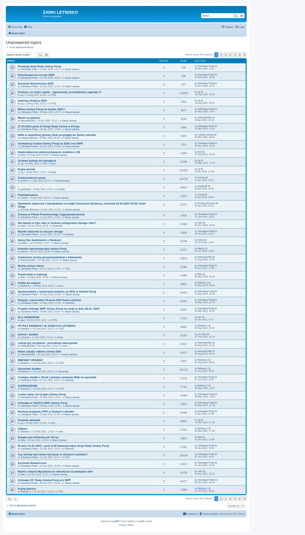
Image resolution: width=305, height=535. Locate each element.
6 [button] (240, 55)
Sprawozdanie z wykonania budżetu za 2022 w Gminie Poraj (57, 291)
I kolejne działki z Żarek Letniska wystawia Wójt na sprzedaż (57, 377)
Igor (23, 320)
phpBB (115, 521)
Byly (23, 155)
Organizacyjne (62, 180)
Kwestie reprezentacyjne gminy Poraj (42, 248)
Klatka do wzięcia (29, 283)
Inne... (54, 163)
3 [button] (225, 55)
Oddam (22, 428)
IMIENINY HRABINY (30, 360)
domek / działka (28, 334)
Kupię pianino (27, 488)
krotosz (24, 180)
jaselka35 (26, 189)
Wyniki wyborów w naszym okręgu (40, 231)
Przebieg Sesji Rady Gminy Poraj (39, 66)
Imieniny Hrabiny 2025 (32, 100)
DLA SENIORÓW (29, 317)
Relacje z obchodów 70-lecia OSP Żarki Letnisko (49, 300)
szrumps (25, 337)
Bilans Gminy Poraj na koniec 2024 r (41, 109)
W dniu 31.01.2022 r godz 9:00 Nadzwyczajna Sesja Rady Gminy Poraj (63, 445)
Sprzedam (63, 371)
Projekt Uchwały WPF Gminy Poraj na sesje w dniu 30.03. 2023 (59, 308)
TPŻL (53, 95)
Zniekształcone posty (32, 177)
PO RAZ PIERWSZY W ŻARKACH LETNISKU (46, 325)
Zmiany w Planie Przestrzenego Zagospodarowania (51, 214)
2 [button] (221, 55)
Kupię (53, 172)
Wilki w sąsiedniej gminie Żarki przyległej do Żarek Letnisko (57, 135)
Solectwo (58, 226)
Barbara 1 (26, 286)
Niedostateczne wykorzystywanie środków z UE (49, 152)
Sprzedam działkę (29, 368)
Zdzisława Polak (29, 69)
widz (23, 226)
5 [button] (235, 55)
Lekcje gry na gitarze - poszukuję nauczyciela (47, 343)
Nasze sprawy (72, 69)
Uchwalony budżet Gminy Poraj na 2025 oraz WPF (50, 143)
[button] (244, 54)
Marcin (24, 251)
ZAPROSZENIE (27, 385)
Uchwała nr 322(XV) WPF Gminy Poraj (42, 403)
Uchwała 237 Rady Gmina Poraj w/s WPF (44, 480)
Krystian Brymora (29, 209)
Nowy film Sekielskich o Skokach (39, 240)
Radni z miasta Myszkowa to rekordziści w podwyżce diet (55, 471)
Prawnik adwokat (29, 420)
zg (22, 95)
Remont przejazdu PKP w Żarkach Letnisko (46, 411)
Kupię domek (26, 169)
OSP (67, 457)
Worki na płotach (29, 117)
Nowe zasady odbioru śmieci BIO (39, 351)
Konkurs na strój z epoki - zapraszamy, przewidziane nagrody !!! (60, 92)
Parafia (61, 189)
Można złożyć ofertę (31, 265)
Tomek (24, 198)
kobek (24, 243)
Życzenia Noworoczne (32, 463)
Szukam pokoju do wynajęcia (37, 160)
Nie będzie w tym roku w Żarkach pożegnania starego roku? (57, 223)
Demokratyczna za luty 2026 (36, 75)
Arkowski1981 (28, 120)
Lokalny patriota (29, 138)
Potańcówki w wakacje (32, 274)
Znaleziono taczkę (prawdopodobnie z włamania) (50, 257)
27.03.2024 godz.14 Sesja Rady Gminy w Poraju (49, 126)
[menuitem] (28, 26)
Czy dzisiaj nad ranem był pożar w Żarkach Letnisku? (52, 454)
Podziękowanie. (28, 195)
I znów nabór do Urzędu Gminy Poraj (42, 394)
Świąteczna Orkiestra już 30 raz (38, 437)
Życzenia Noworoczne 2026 (36, 83)
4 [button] (230, 55)
